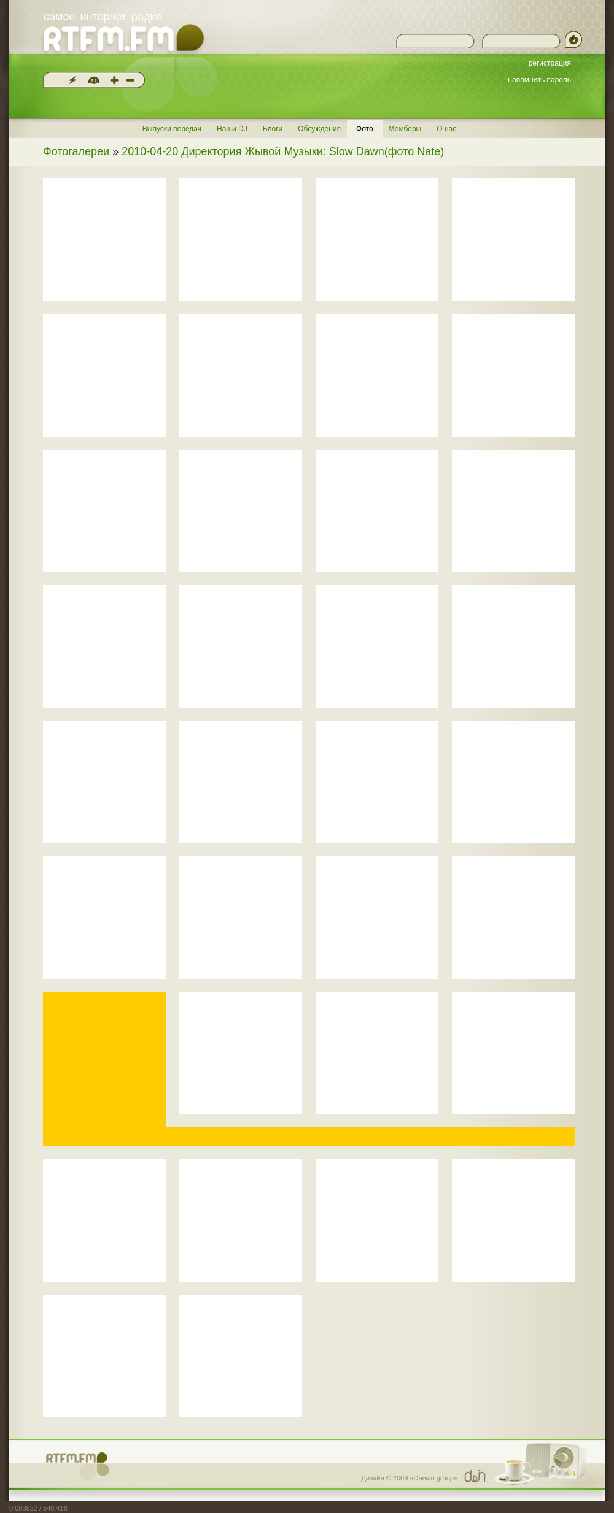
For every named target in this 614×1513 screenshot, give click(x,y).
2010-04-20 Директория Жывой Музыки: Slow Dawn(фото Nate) (283, 151)
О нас (446, 128)
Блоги (273, 128)
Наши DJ (232, 128)
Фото (364, 128)
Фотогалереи (76, 151)
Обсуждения (319, 128)
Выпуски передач (171, 128)
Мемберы (405, 128)
